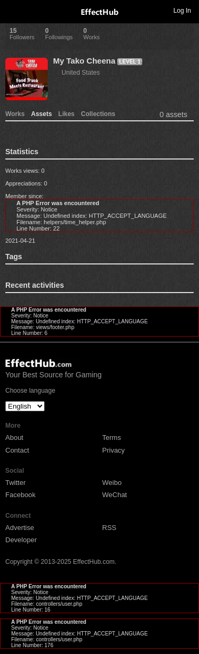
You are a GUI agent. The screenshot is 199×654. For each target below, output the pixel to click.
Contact (17, 450)
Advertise (19, 528)
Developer (21, 540)
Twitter (15, 483)
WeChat (114, 495)
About (14, 437)
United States (81, 72)
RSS (109, 528)
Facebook (20, 495)
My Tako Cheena (84, 60)
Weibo (112, 483)
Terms (111, 437)
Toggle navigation (12, 10)
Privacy (113, 450)
